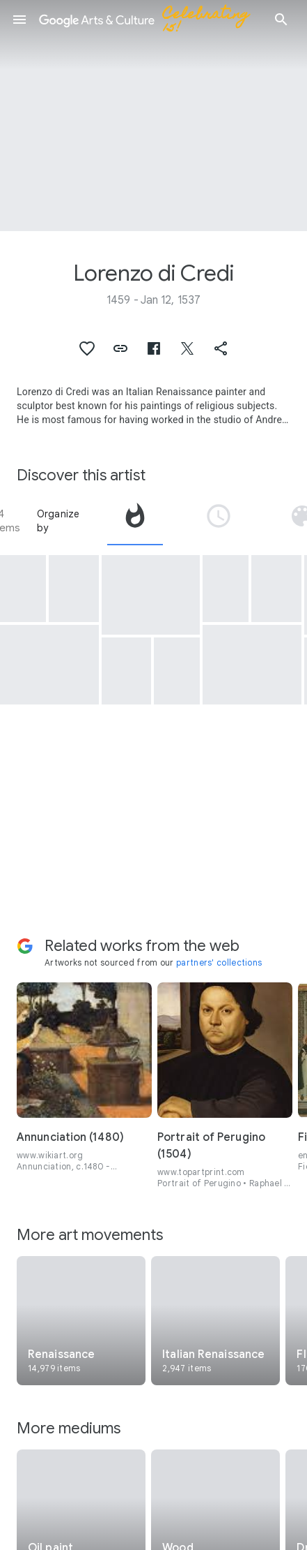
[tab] (135, 520)
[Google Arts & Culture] (150, 19)
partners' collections (219, 962)
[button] (19, 19)
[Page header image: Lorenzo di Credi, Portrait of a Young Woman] (153, 115)
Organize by (58, 521)
